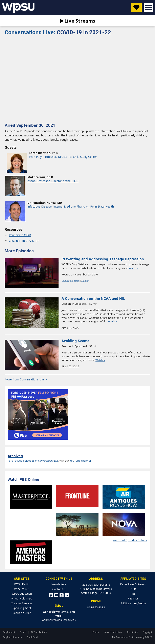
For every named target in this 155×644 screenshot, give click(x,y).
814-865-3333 (96, 607)
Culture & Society (71, 281)
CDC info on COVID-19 (24, 241)
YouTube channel (80, 460)
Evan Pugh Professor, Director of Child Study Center (63, 157)
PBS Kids (133, 598)
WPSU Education (22, 593)
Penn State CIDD (20, 235)
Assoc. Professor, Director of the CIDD (53, 181)
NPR (133, 589)
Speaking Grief (22, 608)
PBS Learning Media (133, 603)
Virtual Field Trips (21, 598)
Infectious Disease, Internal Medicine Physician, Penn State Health (70, 206)
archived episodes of (35, 460)
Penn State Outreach (133, 584)
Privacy (95, 632)
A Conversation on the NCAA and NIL (93, 298)
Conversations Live (31, 32)
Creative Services (21, 603)
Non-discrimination (113, 632)
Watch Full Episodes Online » (130, 540)
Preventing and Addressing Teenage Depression (103, 259)
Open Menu (148, 7)
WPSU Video (21, 589)
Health (85, 281)
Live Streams (77, 20)
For (10, 460)
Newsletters (58, 584)
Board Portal (32, 637)
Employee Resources (12, 637)
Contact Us (59, 589)
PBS (133, 593)
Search (23, 632)
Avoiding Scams (75, 341)
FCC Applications (39, 632)
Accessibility (132, 632)
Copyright (147, 632)
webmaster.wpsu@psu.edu (59, 620)
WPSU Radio (21, 584)
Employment (9, 632)
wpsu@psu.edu (65, 612)
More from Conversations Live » (26, 379)
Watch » (133, 268)
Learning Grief (22, 613)
